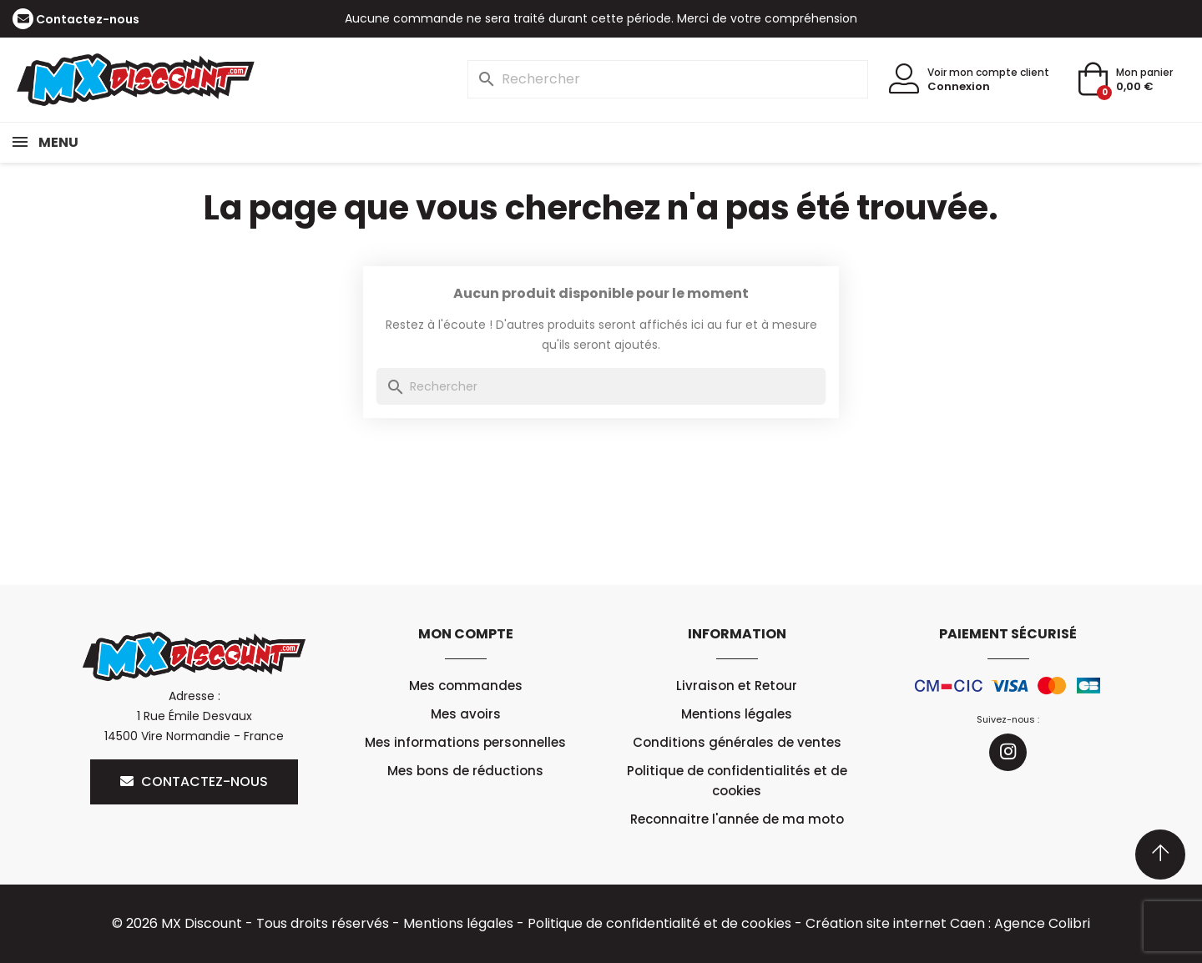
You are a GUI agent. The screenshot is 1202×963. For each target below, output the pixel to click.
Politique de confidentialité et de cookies (659, 923)
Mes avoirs (465, 714)
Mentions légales (737, 714)
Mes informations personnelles (466, 742)
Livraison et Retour (736, 685)
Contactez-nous (87, 19)
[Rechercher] (667, 79)
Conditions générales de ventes (737, 742)
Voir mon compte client (988, 72)
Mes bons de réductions (465, 770)
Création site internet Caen (895, 923)
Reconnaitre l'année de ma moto (737, 819)
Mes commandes (466, 685)
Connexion (958, 86)
